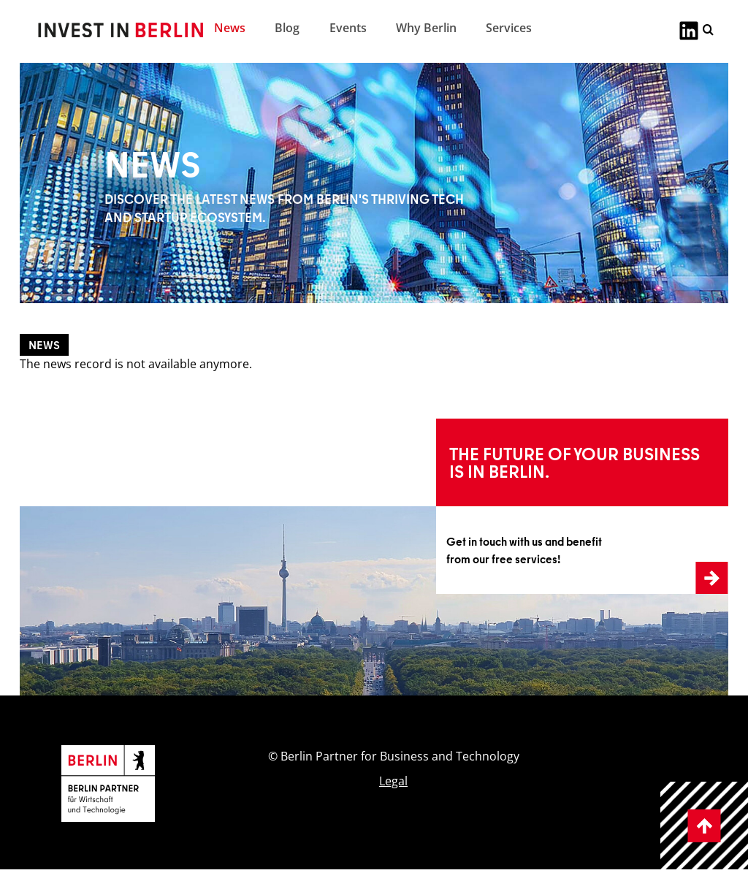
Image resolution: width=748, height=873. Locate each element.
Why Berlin (426, 28)
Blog (287, 28)
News (229, 28)
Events (348, 28)
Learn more (465, 427)
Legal (393, 781)
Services (509, 28)
